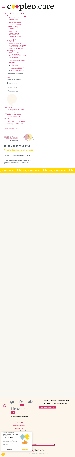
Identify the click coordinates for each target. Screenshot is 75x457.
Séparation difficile (14, 33)
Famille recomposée (14, 54)
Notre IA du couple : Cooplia (15, 111)
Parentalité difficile (14, 52)
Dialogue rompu (13, 19)
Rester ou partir (13, 31)
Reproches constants (15, 22)
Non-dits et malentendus (16, 21)
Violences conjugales (15, 36)
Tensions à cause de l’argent (17, 60)
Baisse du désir (13, 42)
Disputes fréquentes (14, 18)
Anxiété (11, 38)
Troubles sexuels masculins (16, 46)
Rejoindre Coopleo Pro (13, 116)
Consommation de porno (16, 48)
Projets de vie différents (15, 59)
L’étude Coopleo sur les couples (16, 121)
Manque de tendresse (15, 43)
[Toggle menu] (3, 7)
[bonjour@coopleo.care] (19, 422)
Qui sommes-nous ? (12, 120)
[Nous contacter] (19, 425)
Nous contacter (11, 125)
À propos (9, 118)
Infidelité (11, 28)
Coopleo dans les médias (26, 436)
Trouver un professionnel (15, 78)
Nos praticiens (10, 113)
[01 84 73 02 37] (19, 419)
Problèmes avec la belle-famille (17, 55)
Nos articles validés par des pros (16, 109)
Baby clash (12, 62)
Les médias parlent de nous (15, 123)
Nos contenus (10, 107)
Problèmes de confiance (15, 24)
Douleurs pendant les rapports (17, 45)
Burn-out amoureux (14, 34)
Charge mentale (13, 57)
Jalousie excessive (14, 30)
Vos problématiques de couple (14, 14)
